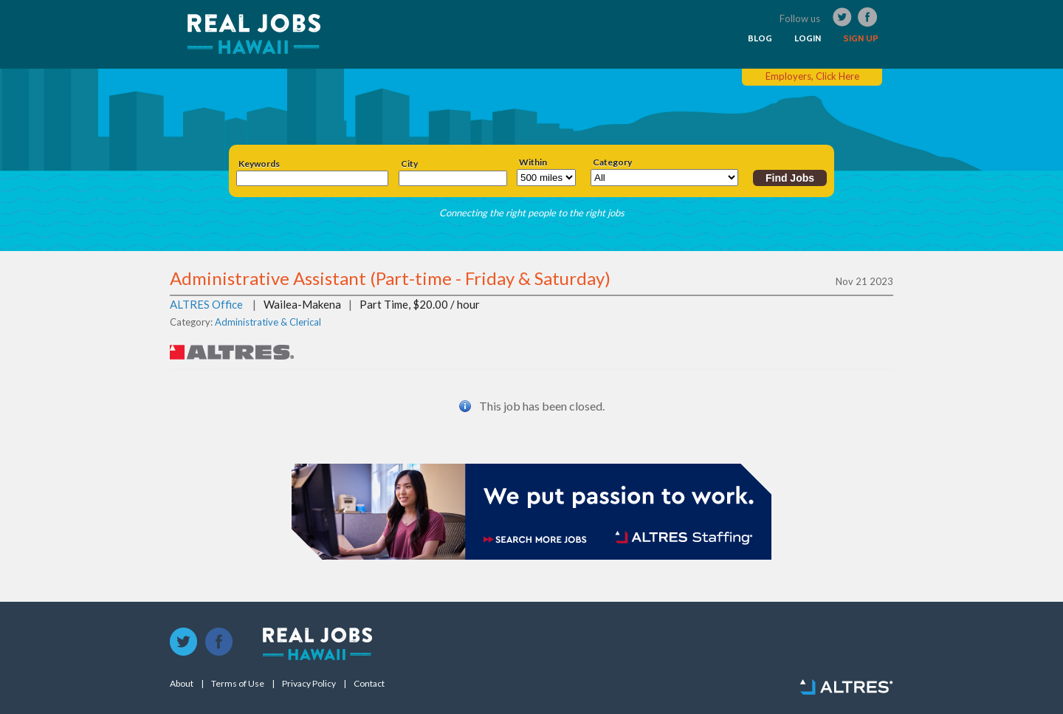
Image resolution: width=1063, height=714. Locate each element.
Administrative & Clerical (268, 322)
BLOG (760, 38)
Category (612, 162)
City (409, 163)
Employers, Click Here (812, 76)
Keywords (259, 163)
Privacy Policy (309, 683)
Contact (369, 683)
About (181, 683)
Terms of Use (237, 683)
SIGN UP (860, 38)
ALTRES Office (206, 304)
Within (533, 162)
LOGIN (807, 38)
